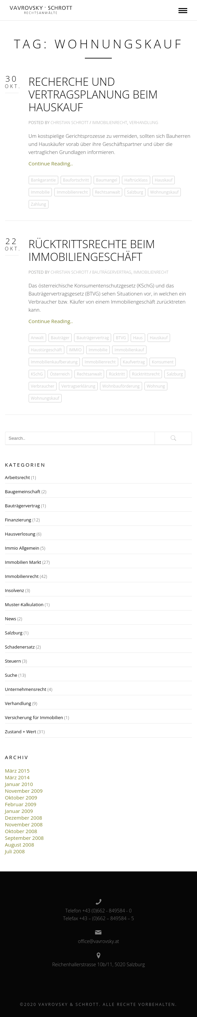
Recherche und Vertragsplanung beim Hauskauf (93, 94)
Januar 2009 (19, 811)
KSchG (37, 374)
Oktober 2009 (21, 797)
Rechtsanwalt (107, 192)
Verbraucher (43, 386)
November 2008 (24, 824)
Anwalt (37, 338)
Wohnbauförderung (121, 386)
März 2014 (17, 777)
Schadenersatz (20, 647)
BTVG (121, 338)
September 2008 (24, 837)
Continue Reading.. (51, 163)
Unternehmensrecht (25, 689)
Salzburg (135, 192)
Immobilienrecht (109, 122)
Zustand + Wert (20, 732)
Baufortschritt (76, 180)
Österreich (60, 374)
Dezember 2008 (23, 817)
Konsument (163, 362)
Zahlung (38, 204)
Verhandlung (143, 122)
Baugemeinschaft (22, 491)
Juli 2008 (15, 851)
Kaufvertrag (134, 362)
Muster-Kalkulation (24, 604)
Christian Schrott (70, 122)
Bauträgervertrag (111, 272)
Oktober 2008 (21, 831)
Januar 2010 (19, 784)
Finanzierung (18, 520)
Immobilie (40, 192)
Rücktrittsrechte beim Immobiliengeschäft (92, 250)
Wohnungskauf (164, 192)
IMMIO (75, 350)
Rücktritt (117, 374)
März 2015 (17, 770)
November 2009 (24, 790)
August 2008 (19, 844)
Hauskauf (163, 180)
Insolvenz (14, 590)
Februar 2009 (20, 804)
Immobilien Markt (23, 562)
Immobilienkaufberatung (54, 362)
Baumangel (106, 180)
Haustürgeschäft (46, 350)
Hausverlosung (20, 534)
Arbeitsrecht (17, 477)
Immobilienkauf (129, 350)
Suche (11, 675)
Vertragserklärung (78, 386)
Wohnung (156, 386)
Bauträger (60, 338)
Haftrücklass (135, 180)
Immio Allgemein (22, 548)
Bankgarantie (43, 180)
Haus (138, 338)
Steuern (13, 661)
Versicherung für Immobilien (34, 717)
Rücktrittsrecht (146, 374)
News (10, 619)
